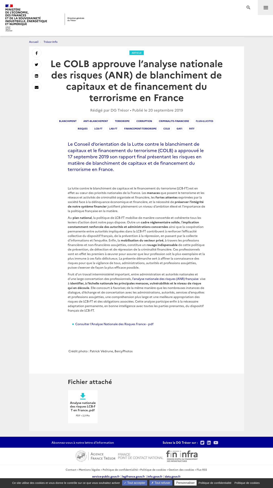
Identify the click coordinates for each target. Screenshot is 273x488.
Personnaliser (185, 482)
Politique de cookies (153, 469)
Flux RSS (202, 469)
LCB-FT (98, 128)
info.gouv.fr (154, 476)
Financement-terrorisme (140, 128)
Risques (83, 128)
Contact (71, 469)
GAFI (179, 128)
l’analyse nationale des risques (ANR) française (165, 279)
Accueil (33, 42)
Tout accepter (134, 482)
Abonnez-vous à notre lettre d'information (83, 442)
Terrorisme (122, 121)
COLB (166, 128)
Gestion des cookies (181, 469)
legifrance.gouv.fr (133, 476)
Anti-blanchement (95, 121)
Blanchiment (68, 121)
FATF (192, 128)
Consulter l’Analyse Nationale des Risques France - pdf (114, 324)
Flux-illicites (204, 121)
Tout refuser (161, 482)
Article (136, 52)
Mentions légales (89, 469)
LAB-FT (113, 128)
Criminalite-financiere (174, 121)
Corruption (144, 121)
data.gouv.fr (173, 476)
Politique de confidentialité (120, 469)
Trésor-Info (51, 42)
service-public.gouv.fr (106, 476)
